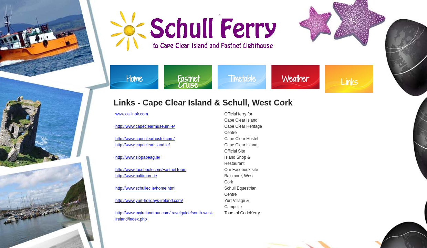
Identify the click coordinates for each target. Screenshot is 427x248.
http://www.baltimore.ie (136, 175)
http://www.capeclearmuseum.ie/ (145, 126)
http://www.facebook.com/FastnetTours (150, 169)
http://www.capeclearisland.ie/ (142, 145)
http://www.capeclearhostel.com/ (145, 138)
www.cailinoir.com (131, 114)
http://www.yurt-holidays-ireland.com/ (149, 200)
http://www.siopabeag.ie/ (137, 157)
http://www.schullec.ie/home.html (145, 188)
